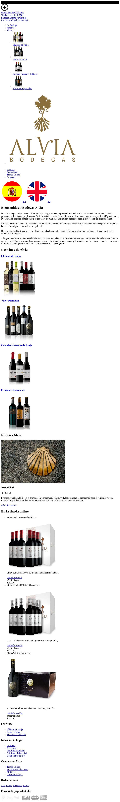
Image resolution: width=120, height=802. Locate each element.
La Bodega (12, 25)
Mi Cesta (11, 772)
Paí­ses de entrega (15, 774)
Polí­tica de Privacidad (17, 753)
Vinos (9, 30)
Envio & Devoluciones (17, 769)
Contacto (11, 177)
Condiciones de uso (16, 756)
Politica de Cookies (16, 750)
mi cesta (13, 15)
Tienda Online (13, 174)
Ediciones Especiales (16, 734)
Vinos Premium (14, 732)
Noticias (10, 169)
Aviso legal (12, 748)
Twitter (26, 785)
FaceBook (17, 785)
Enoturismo (12, 172)
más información (9, 505)
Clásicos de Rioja (15, 729)
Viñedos (10, 28)
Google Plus (6, 785)
